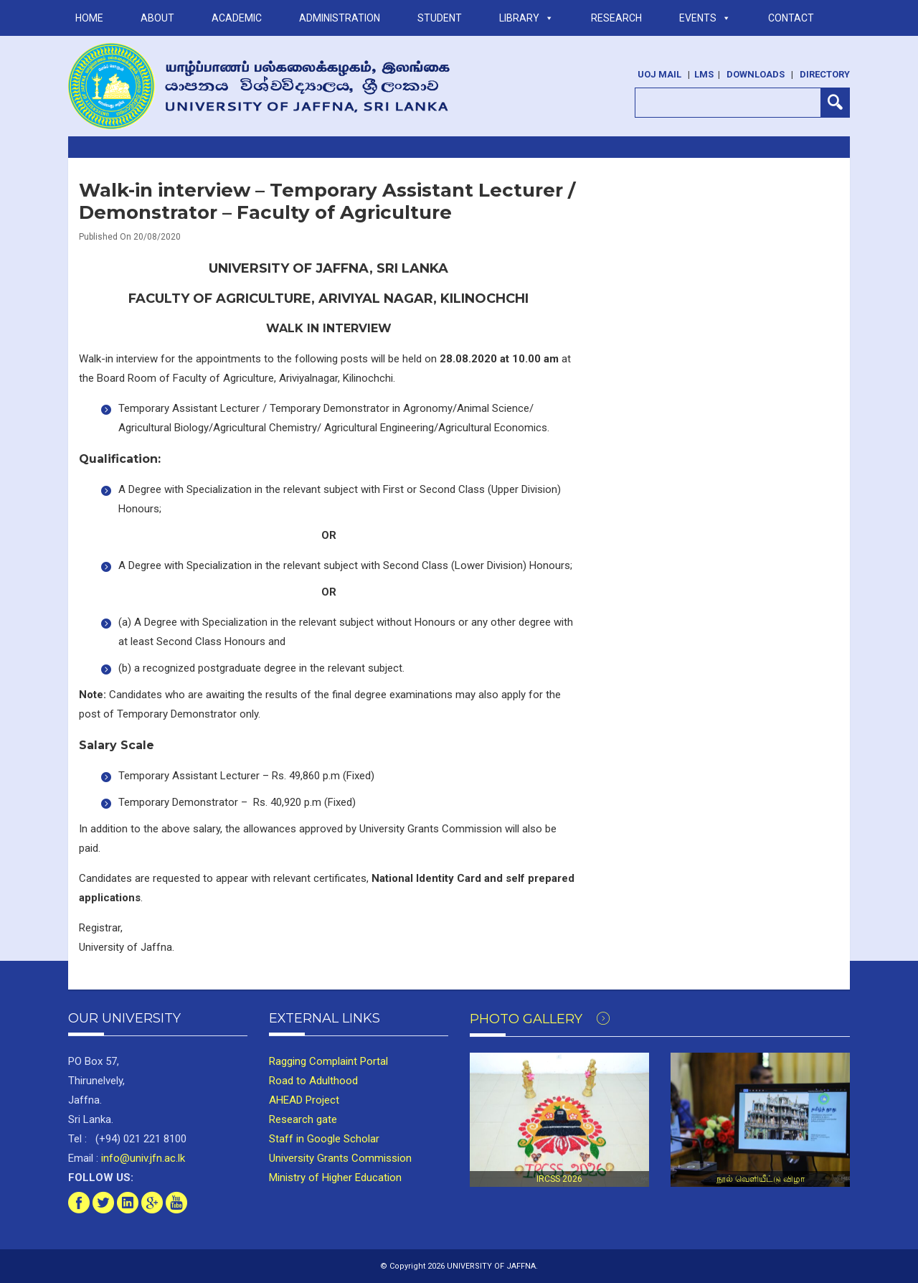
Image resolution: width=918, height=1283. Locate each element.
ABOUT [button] (157, 18)
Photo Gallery (540, 1019)
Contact (791, 18)
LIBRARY (526, 18)
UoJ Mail (659, 74)
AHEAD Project (304, 1100)
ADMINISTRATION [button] (339, 18)
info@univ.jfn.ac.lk (141, 1158)
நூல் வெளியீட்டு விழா (760, 1179)
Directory (825, 74)
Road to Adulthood (313, 1080)
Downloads (756, 74)
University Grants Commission (340, 1158)
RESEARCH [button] (616, 18)
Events (705, 18)
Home (89, 18)
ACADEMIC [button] (237, 18)
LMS (704, 74)
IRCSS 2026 (559, 1179)
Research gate (303, 1119)
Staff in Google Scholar (324, 1138)
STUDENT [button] (439, 18)
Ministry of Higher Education (335, 1177)
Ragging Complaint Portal (328, 1061)
